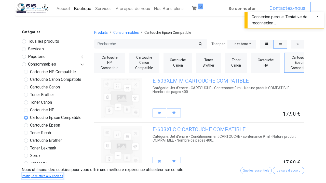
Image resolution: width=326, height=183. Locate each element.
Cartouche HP (42, 110)
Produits (101, 32)
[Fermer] (317, 16)
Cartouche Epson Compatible (56, 117)
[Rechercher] (200, 44)
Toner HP (38, 163)
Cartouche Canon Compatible (55, 79)
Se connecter (242, 8)
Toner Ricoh (40, 132)
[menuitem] (63, 8)
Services (36, 49)
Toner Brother (42, 94)
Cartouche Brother (46, 140)
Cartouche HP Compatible (53, 71)
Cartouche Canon (45, 87)
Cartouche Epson (45, 125)
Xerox (35, 155)
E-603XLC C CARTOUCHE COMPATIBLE (199, 129)
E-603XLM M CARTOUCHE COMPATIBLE (201, 81)
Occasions (37, 173)
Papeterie (37, 56)
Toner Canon (41, 102)
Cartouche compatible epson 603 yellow (199, 178)
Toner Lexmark (43, 148)
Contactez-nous (287, 8)
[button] (241, 44)
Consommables (42, 64)
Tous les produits (43, 41)
